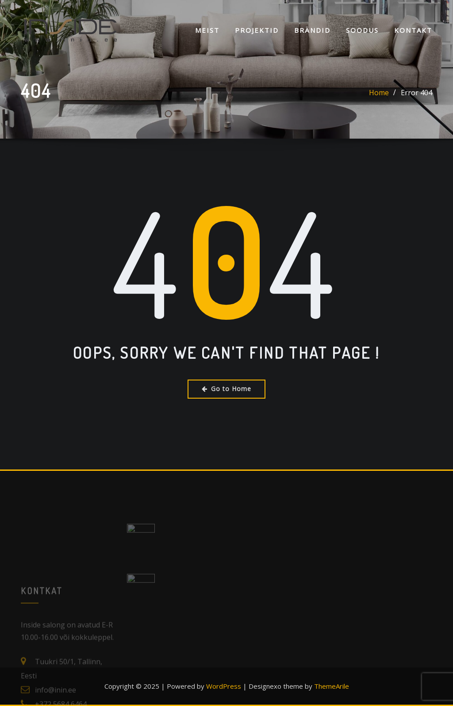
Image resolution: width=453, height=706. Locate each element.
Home (379, 93)
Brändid (312, 30)
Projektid (257, 30)
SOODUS (362, 30)
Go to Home (226, 388)
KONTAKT (413, 30)
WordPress (223, 686)
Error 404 (416, 93)
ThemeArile (331, 686)
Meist (207, 30)
